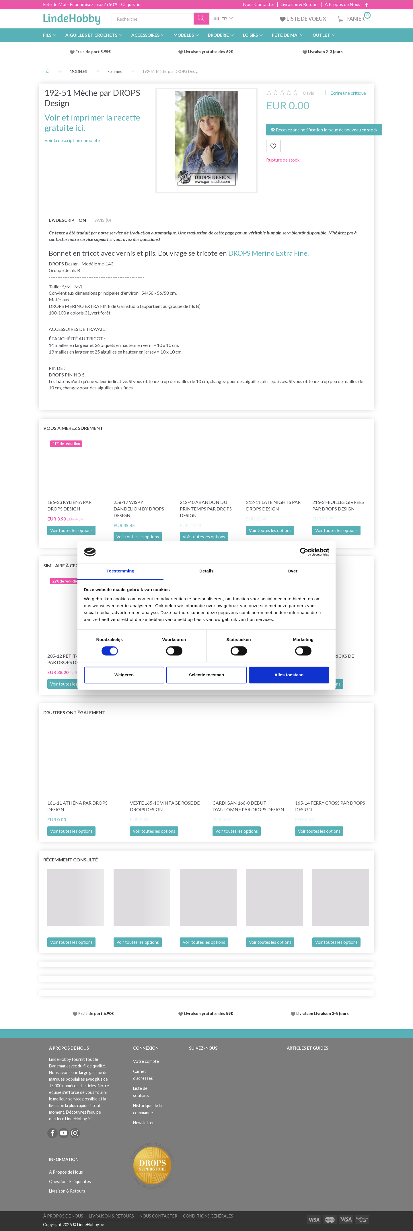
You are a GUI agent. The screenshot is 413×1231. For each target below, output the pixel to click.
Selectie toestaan (206, 674)
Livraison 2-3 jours (325, 51)
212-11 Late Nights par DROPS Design (273, 505)
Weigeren (124, 674)
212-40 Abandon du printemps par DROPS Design (206, 508)
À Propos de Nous (342, 4)
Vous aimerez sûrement (73, 428)
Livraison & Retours (299, 4)
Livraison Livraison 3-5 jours (322, 1013)
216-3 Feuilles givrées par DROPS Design (338, 505)
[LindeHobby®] (72, 17)
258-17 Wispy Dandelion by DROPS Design (139, 508)
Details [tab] (206, 570)
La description (67, 220)
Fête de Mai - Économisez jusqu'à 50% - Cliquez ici (92, 4)
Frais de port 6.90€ (96, 1013)
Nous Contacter (258, 4)
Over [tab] (293, 570)
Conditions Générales (208, 1215)
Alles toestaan (289, 674)
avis (308, 93)
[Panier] (353, 18)
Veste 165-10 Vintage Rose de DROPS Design (165, 806)
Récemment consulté (70, 859)
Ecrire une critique (348, 93)
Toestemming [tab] (120, 570)
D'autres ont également (74, 712)
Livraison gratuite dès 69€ (209, 51)
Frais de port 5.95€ (93, 51)
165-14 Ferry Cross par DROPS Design (330, 806)
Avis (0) (103, 220)
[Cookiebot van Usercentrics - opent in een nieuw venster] (304, 552)
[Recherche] (202, 18)
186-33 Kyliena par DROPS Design (69, 505)
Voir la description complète (72, 140)
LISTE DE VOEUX (303, 18)
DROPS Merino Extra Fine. (268, 253)
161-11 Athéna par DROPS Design (77, 806)
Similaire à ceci (61, 565)
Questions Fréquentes (70, 1181)
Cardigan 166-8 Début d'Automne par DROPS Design (248, 806)
